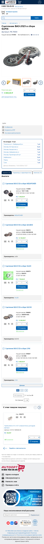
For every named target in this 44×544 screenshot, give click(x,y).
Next (41, 83)
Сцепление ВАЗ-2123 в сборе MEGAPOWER (19, 183)
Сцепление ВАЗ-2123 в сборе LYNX (16, 348)
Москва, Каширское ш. (11, 149)
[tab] (7, 172)
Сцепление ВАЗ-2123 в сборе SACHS (17, 307)
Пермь (6, 160)
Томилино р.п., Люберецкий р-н (13, 144)
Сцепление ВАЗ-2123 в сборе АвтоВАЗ (17, 225)
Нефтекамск (7, 157)
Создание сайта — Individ (30, 531)
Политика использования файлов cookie (29, 535)
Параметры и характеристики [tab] (22, 173)
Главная (4, 23)
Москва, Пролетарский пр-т (12, 155)
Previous (4, 83)
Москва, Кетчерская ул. (11, 147)
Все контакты (19, 6)
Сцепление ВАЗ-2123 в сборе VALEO (16, 266)
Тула (5, 162)
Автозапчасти (13, 23)
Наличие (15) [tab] (38, 173)
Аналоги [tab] (6, 173)
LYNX (16, 380)
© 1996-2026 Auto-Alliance (14, 531)
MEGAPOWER (18, 215)
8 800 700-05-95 (10, 470)
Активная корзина (11, 12)
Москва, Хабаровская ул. (11, 152)
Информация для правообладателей (18, 533)
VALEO (16, 298)
